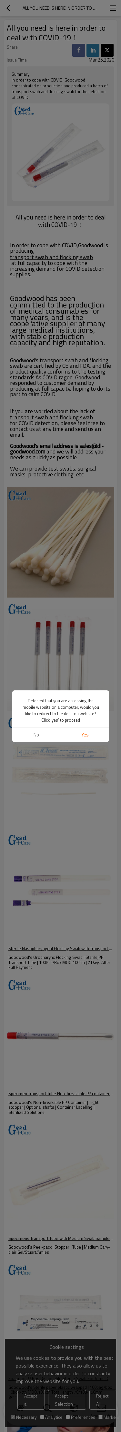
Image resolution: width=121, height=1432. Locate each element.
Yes (84, 734)
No (36, 734)
